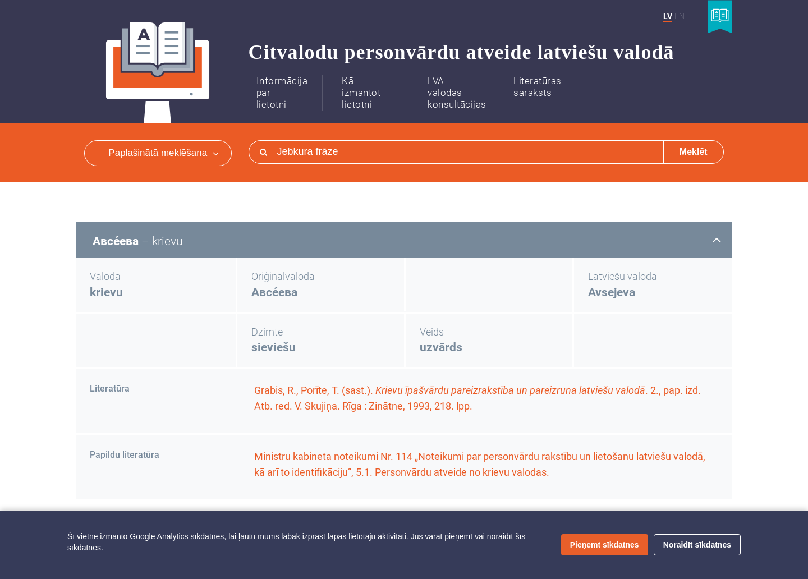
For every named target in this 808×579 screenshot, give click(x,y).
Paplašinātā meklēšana (163, 153)
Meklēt (694, 152)
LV (667, 16)
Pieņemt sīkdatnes (604, 544)
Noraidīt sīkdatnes (697, 544)
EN (679, 16)
